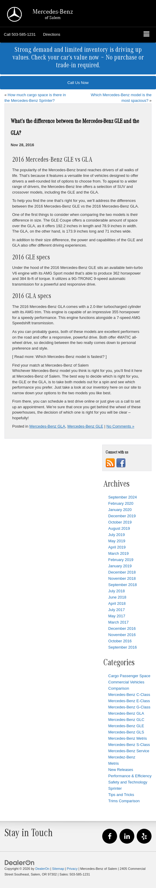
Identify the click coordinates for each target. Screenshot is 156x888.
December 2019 (122, 516)
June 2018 (117, 597)
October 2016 (120, 641)
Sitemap (58, 868)
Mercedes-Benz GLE (85, 426)
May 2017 (116, 616)
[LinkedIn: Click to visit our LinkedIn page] (126, 836)
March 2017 (118, 622)
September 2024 (122, 497)
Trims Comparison (124, 801)
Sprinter (115, 788)
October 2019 (120, 522)
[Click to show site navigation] (146, 34)
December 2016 (122, 628)
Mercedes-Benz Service (128, 751)
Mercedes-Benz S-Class (129, 744)
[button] (20, 34)
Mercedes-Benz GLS (126, 732)
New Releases (120, 769)
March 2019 (118, 553)
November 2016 (122, 634)
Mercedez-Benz (121, 757)
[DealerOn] (19, 862)
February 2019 (120, 559)
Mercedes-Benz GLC (126, 719)
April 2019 (117, 547)
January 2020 (120, 509)
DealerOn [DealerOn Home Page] (42, 868)
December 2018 (122, 572)
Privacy (72, 868)
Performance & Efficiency (130, 776)
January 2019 (120, 566)
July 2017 (116, 609)
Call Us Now (78, 82)
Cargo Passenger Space (129, 676)
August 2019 (119, 528)
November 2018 (122, 578)
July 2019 (116, 534)
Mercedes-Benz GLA (47, 426)
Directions (51, 34)
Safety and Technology (127, 782)
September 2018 (122, 584)
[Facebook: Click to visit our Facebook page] (109, 836)
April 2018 (117, 603)
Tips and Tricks (121, 794)
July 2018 (116, 591)
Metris (113, 763)
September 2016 (122, 647)
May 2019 (116, 541)
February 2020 (120, 503)
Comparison (118, 688)
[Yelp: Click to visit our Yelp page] (144, 836)
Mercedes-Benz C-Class (129, 694)
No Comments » (120, 426)
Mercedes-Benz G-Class (129, 707)
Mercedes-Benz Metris (127, 738)
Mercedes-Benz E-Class (129, 701)
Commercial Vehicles (126, 682)
